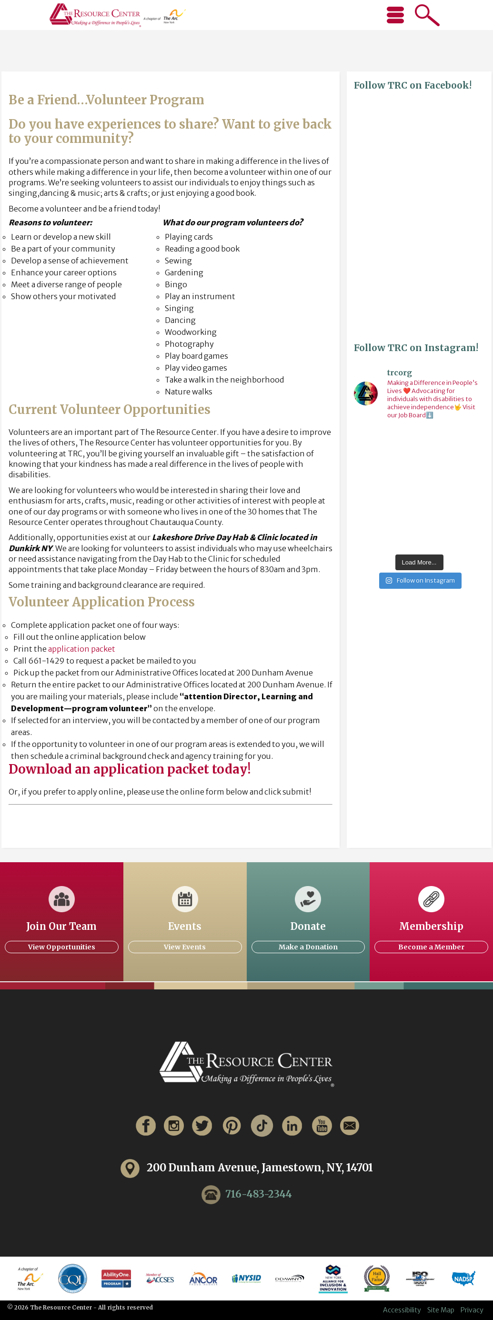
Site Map (440, 1310)
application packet (81, 649)
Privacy (472, 1310)
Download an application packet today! (130, 769)
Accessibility (402, 1310)
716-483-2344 (258, 1194)
